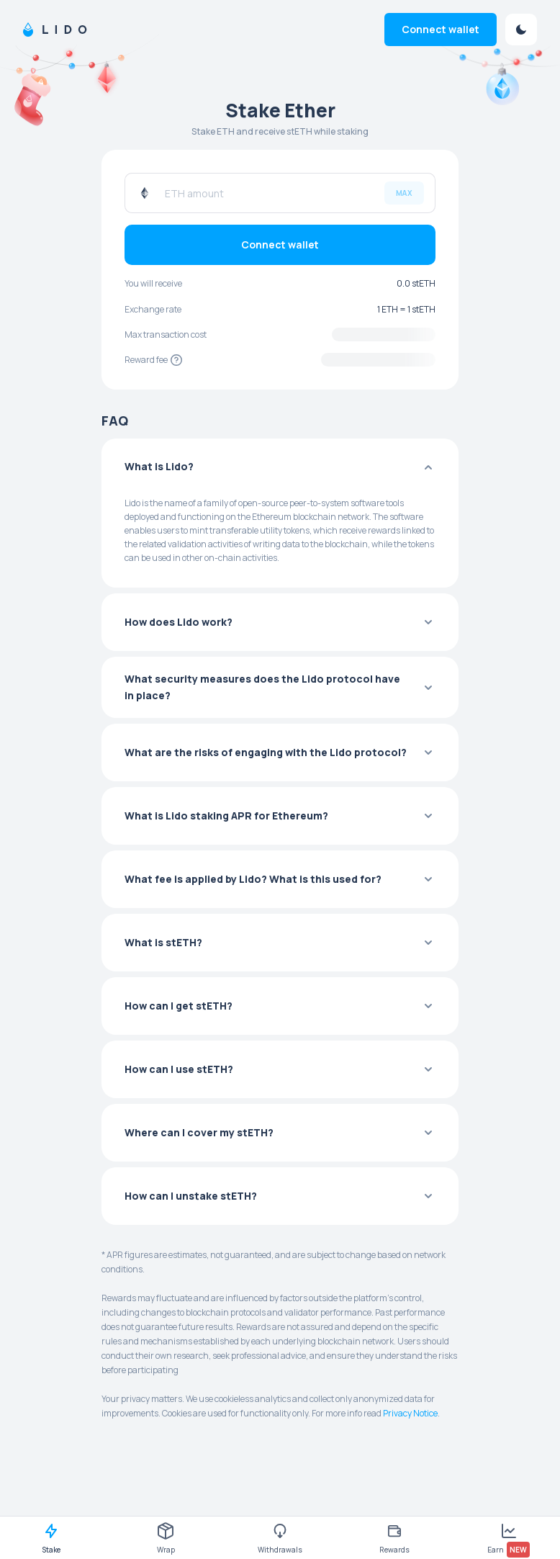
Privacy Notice (410, 1413)
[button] (280, 467)
